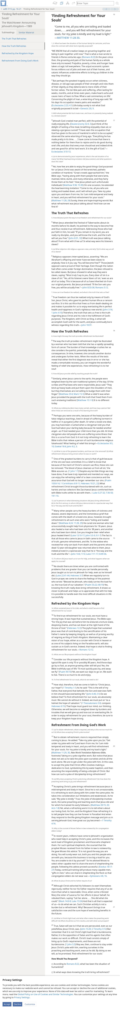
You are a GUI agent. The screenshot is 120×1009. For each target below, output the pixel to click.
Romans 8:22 (88, 57)
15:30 (80, 185)
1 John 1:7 (73, 471)
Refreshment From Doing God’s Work (20, 60)
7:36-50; (109, 492)
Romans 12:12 (86, 649)
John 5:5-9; (90, 535)
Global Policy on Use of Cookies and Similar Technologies (45, 994)
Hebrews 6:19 (58, 706)
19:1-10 (54, 495)
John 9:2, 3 (71, 446)
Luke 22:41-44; (63, 575)
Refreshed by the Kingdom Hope (18, 53)
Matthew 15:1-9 (85, 400)
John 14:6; (76, 554)
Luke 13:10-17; (78, 535)
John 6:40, (92, 693)
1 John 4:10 (56, 312)
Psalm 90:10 (65, 671)
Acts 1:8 (55, 808)
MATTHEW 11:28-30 (68, 37)
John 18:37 (86, 325)
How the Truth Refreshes (14, 46)
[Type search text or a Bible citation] (94, 3)
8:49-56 (102, 554)
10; (52, 446)
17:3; (83, 554)
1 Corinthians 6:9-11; (70, 483)
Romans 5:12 (101, 287)
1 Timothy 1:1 (69, 687)
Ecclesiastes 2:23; (60, 105)
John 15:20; (86, 929)
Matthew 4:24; (66, 523)
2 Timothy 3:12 (98, 929)
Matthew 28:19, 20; (100, 805)
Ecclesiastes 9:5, (105, 443)
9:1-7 (98, 535)
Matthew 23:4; (66, 394)
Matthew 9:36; (70, 185)
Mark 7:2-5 (78, 394)
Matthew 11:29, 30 (61, 752)
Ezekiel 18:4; (60, 446)
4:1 (70, 105)
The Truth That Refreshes (14, 38)
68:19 (100, 584)
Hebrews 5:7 (76, 575)
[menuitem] (4, 3)
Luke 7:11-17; (92, 554)
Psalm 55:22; (92, 584)
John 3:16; (108, 309)
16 (105, 876)
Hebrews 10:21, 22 (89, 483)
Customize (30, 1004)
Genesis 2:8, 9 (87, 108)
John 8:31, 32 (75, 238)
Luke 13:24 (76, 901)
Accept (7, 1004)
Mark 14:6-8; (65, 901)
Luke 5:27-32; (99, 492)
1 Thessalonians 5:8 (91, 703)
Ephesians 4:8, (97, 876)
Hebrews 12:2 (74, 628)
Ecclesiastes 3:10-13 (60, 151)
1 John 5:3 (70, 944)
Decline (17, 1004)
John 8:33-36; (89, 287)
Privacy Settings (22, 997)
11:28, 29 (77, 523)
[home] (4, 3)
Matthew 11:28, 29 (61, 200)
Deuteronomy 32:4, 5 (81, 123)
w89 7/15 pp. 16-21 (11, 9)
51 (98, 693)
